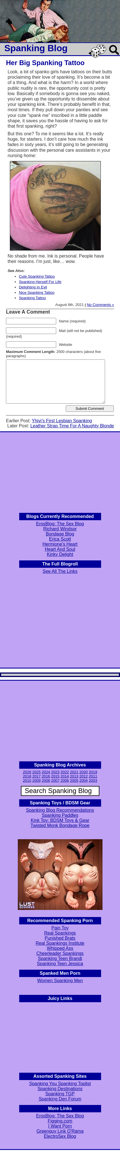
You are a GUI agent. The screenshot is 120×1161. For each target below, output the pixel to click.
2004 (83, 780)
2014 (64, 776)
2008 (46, 780)
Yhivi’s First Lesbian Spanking (62, 420)
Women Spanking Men (60, 980)
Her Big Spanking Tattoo (45, 63)
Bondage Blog (60, 534)
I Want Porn (60, 1126)
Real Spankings (60, 933)
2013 (74, 776)
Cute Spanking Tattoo (37, 276)
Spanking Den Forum (60, 1098)
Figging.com (60, 1121)
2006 (64, 780)
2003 (93, 780)
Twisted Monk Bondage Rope (60, 825)
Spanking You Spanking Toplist (60, 1083)
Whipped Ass (60, 948)
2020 (83, 772)
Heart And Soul (60, 549)
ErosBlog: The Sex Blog (60, 523)
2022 (64, 772)
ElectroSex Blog (60, 1136)
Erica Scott (60, 539)
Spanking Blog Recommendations (60, 810)
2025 (36, 772)
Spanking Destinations (60, 1088)
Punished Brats (60, 938)
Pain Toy (60, 928)
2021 (74, 772)
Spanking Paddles (60, 815)
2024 (46, 772)
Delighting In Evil (33, 287)
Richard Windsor (60, 528)
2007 (55, 780)
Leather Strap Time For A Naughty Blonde (72, 425)
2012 (83, 776)
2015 (55, 776)
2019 (93, 772)
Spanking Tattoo (32, 298)
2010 (27, 780)
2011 (93, 776)
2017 (36, 776)
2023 (55, 772)
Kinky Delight (60, 554)
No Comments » (100, 305)
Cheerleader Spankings (60, 953)
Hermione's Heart (60, 544)
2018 (27, 776)
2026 (27, 772)
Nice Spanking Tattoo (36, 292)
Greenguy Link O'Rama (60, 1131)
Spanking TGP (60, 1093)
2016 (46, 776)
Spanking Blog (35, 48)
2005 (74, 780)
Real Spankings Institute (60, 943)
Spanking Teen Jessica (60, 963)
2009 (36, 780)
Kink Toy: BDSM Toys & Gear (60, 820)
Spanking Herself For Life (40, 282)
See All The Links (60, 571)
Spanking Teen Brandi (60, 958)
